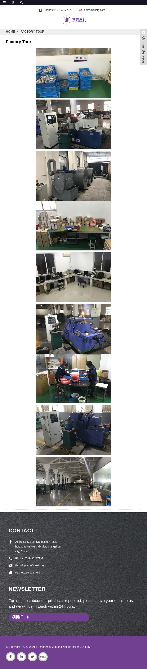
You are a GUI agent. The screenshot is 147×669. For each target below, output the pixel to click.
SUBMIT (17, 617)
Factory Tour (32, 31)
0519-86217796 (30, 572)
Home (10, 31)
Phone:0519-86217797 (57, 9)
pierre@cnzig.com (94, 9)
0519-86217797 (33, 558)
